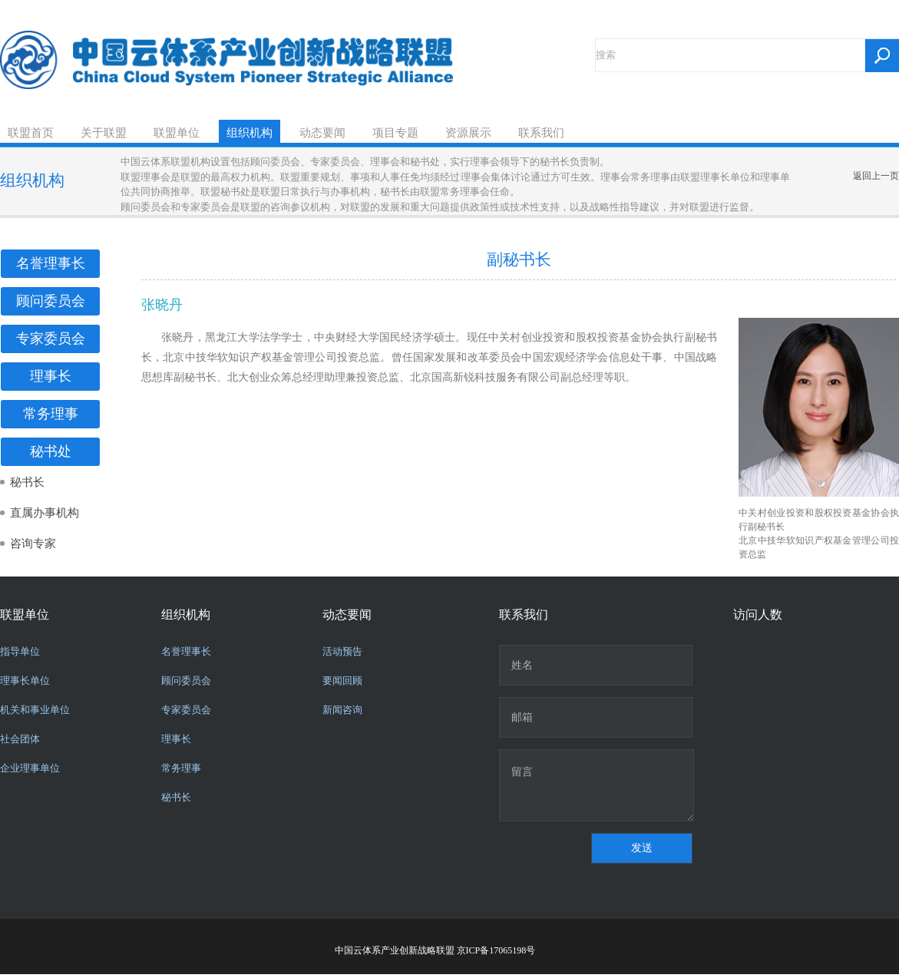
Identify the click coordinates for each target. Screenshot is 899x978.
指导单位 (20, 651)
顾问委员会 (50, 301)
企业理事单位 (30, 768)
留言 (596, 785)
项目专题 (395, 133)
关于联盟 (104, 133)
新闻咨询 (342, 709)
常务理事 (50, 413)
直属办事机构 (44, 513)
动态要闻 (322, 133)
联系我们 (541, 133)
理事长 (50, 376)
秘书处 (50, 451)
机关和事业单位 (35, 709)
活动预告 (342, 651)
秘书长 (27, 482)
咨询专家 (33, 543)
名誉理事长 (50, 263)
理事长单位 (25, 680)
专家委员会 (50, 338)
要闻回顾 (342, 680)
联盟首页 (31, 133)
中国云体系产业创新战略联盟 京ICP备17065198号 (435, 950)
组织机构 (249, 133)
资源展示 (468, 133)
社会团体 (20, 739)
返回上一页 (876, 175)
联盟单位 (177, 133)
